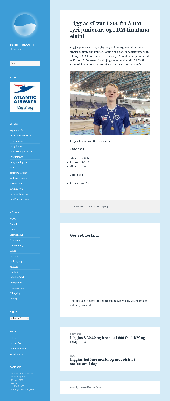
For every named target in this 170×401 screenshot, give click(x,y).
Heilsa (13, 250)
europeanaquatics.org (21, 135)
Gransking (15, 240)
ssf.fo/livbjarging (18, 172)
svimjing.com (22, 44)
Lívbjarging (16, 261)
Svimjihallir (16, 282)
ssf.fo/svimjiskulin (19, 178)
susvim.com (16, 183)
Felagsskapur (16, 234)
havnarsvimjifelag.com (21, 151)
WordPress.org (17, 354)
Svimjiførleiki (17, 277)
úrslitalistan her (133, 64)
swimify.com (16, 188)
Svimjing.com (17, 288)
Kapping (14, 256)
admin (92, 206)
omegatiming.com (19, 162)
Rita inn (14, 338)
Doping (13, 229)
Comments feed (18, 348)
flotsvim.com (16, 140)
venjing (14, 298)
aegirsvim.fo (16, 130)
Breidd (13, 224)
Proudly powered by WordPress (86, 387)
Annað (13, 218)
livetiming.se (16, 156)
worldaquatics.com (19, 199)
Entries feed (16, 343)
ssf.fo (12, 167)
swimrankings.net (19, 194)
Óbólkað (14, 272)
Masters (14, 266)
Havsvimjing (16, 245)
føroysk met (16, 146)
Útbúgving (15, 293)
